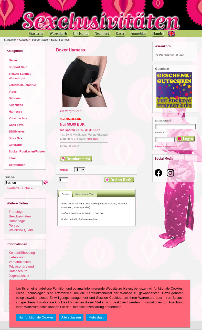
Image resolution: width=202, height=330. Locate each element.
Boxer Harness (60, 39)
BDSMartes (17, 131)
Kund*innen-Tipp (85, 194)
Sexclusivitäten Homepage (20, 218)
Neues (13, 60)
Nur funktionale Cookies (36, 317)
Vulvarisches (18, 118)
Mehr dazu (92, 139)
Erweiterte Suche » (19, 188)
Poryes (14, 225)
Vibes (13, 91)
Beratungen (17, 164)
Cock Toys (16, 124)
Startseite (10, 39)
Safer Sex (15, 138)
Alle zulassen (71, 317)
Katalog (23, 39)
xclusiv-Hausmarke (22, 84)
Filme (12, 158)
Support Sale (39, 39)
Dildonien (15, 98)
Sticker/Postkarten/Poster (27, 151)
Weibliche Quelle (21, 230)
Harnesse (15, 111)
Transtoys (16, 212)
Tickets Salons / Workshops (20, 76)
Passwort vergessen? (166, 146)
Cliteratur (15, 144)
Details (65, 194)
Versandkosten (98, 134)
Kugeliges (16, 104)
